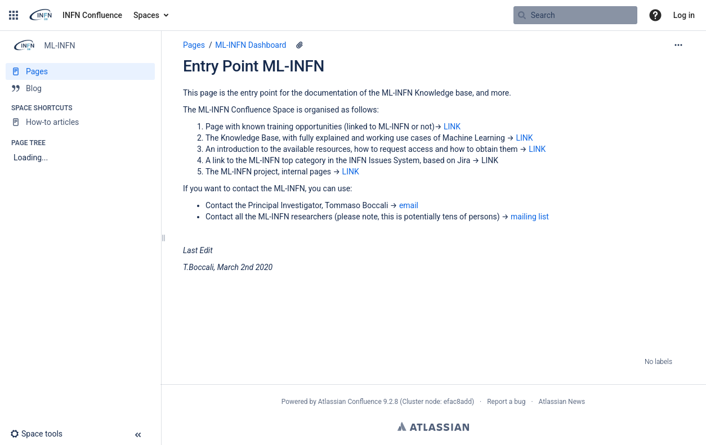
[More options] (678, 45)
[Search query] (575, 15)
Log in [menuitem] (684, 15)
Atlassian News (562, 402)
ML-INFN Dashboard (250, 45)
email (408, 205)
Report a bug (506, 402)
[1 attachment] (299, 45)
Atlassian (433, 426)
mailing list (530, 216)
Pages (194, 45)
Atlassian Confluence (350, 402)
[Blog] (80, 88)
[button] (13, 15)
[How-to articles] (80, 122)
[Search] (521, 15)
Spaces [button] (146, 15)
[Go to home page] (74, 15)
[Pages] (80, 71)
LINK (452, 126)
